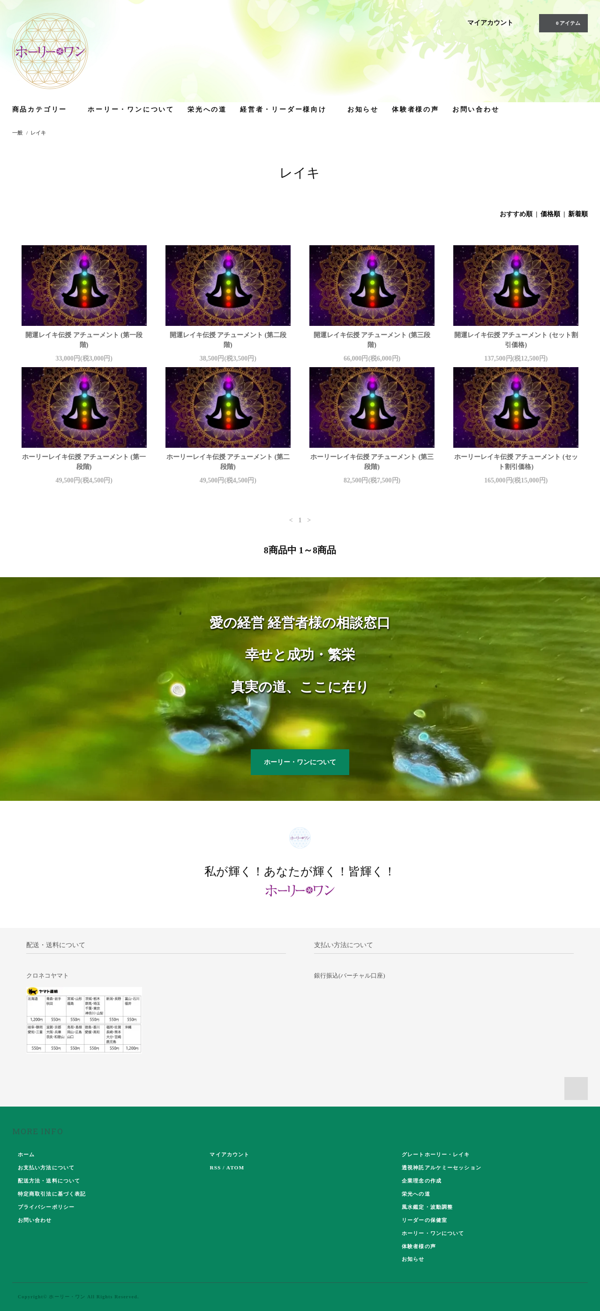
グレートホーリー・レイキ (436, 1154)
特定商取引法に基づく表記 (52, 1194)
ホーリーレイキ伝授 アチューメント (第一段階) (84, 461)
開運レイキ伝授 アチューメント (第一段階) (83, 340)
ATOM (235, 1167)
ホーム (26, 1154)
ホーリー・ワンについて (131, 109)
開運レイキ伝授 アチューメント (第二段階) (228, 340)
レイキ (38, 133)
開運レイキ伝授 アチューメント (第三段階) (372, 340)
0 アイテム (562, 23)
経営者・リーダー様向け (287, 109)
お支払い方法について (46, 1167)
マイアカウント (490, 22)
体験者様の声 (415, 109)
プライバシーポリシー (46, 1207)
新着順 (578, 214)
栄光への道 (207, 109)
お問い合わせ (476, 109)
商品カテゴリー (43, 109)
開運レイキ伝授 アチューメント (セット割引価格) (516, 340)
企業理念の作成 (422, 1180)
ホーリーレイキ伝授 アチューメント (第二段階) (228, 461)
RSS (215, 1167)
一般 (17, 133)
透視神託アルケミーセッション (441, 1167)
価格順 (550, 214)
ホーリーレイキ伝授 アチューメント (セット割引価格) (516, 461)
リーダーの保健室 (424, 1220)
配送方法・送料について (49, 1180)
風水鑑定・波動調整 (427, 1207)
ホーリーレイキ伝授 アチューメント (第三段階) (372, 461)
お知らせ (363, 109)
